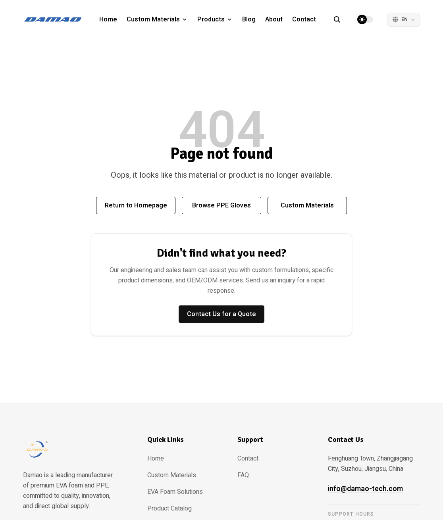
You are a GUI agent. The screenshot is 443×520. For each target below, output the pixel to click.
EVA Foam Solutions (175, 492)
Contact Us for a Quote (221, 314)
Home (108, 19)
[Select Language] (403, 19)
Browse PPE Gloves (221, 205)
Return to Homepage (136, 205)
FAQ (243, 475)
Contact (304, 19)
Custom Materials (153, 19)
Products (211, 19)
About (274, 19)
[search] (341, 19)
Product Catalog (169, 508)
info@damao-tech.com (365, 489)
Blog (249, 19)
